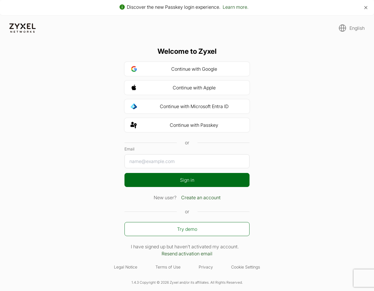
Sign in (187, 180)
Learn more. (235, 7)
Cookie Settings (245, 266)
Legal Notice (125, 266)
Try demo (187, 229)
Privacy (206, 266)
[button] (350, 28)
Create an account (201, 197)
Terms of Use (168, 266)
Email (129, 148)
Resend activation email (187, 254)
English (357, 28)
